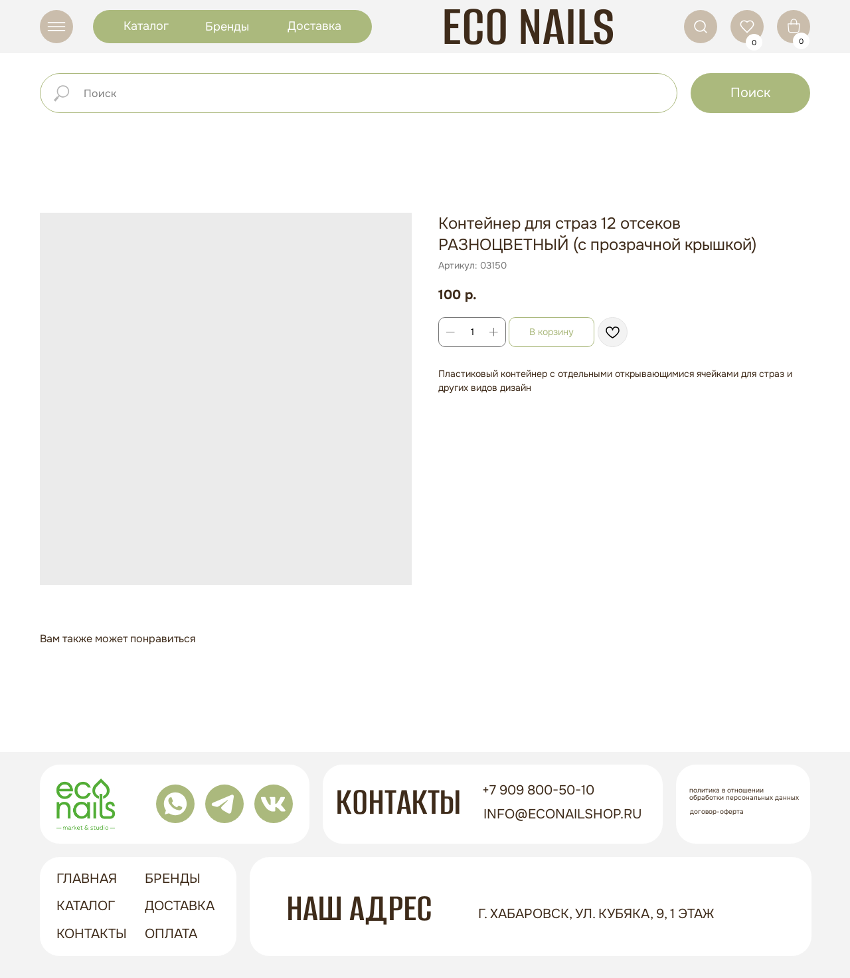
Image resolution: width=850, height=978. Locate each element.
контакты (91, 933)
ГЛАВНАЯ (86, 878)
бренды (173, 878)
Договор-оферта (717, 811)
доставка (179, 906)
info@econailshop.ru (562, 814)
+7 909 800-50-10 (538, 790)
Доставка (314, 26)
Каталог (146, 26)
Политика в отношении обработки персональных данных (744, 794)
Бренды (227, 26)
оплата (171, 933)
